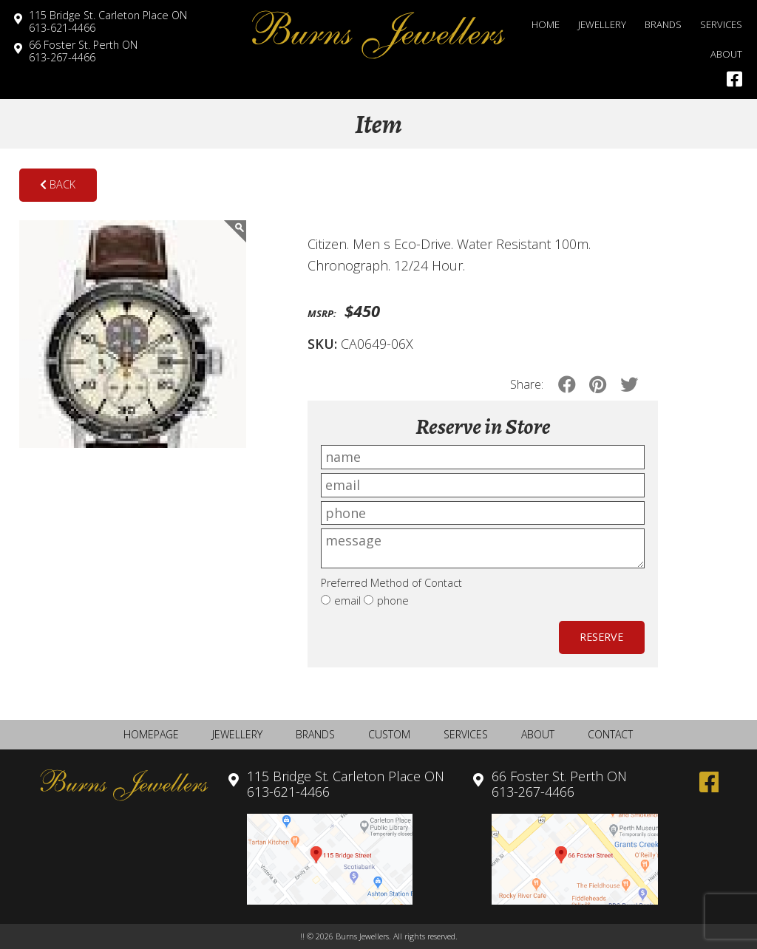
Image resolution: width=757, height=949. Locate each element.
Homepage (151, 734)
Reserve (601, 637)
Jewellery (602, 24)
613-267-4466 (83, 51)
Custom (389, 734)
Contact (610, 734)
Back (57, 184)
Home (546, 24)
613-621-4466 (108, 21)
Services (721, 24)
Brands (663, 24)
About (726, 54)
